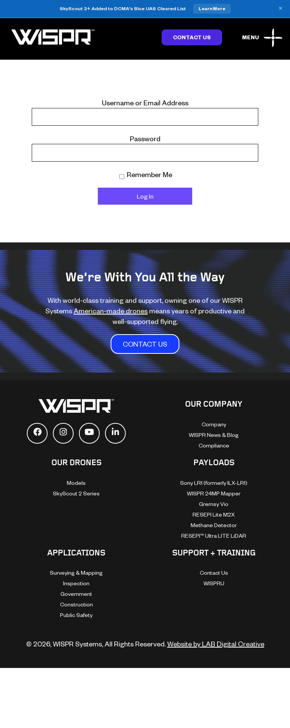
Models (76, 482)
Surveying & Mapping (76, 572)
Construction (76, 604)
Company (214, 424)
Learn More (212, 8)
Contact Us (192, 37)
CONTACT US (145, 343)
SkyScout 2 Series (76, 493)
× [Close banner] (280, 8)
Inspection (76, 583)
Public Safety (76, 614)
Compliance (214, 445)
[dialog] (204, 595)
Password (145, 138)
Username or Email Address (145, 102)
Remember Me (145, 174)
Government (76, 593)
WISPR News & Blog (214, 434)
